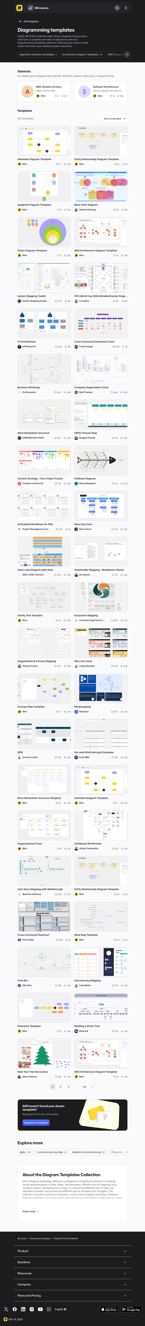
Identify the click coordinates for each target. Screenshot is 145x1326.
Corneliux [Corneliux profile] (84, 301)
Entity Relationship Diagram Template (96, 159)
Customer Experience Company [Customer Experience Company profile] (92, 620)
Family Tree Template (30, 615)
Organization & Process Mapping (37, 661)
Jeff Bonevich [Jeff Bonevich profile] (29, 346)
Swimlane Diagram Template (34, 159)
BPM (20, 752)
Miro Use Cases (83, 661)
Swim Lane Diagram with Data (35, 569)
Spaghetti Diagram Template (34, 204)
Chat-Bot (23, 980)
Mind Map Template (86, 935)
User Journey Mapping (87, 980)
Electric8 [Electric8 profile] (83, 1031)
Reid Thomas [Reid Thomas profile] (86, 392)
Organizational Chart (30, 843)
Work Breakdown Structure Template (39, 798)
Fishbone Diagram (85, 478)
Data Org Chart (83, 524)
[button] (114, 118)
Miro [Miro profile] (43, 96)
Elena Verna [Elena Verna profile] (85, 529)
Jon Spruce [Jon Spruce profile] (84, 574)
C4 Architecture (27, 341)
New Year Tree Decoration (33, 1071)
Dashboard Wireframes (88, 843)
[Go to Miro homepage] (19, 8)
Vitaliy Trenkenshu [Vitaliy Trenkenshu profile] (88, 848)
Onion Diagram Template (32, 250)
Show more (31, 1211)
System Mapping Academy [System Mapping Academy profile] (35, 301)
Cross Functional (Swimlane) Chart (94, 341)
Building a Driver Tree (87, 1026)
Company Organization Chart (91, 387)
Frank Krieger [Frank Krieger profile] (86, 346)
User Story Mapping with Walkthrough (40, 889)
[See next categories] (127, 54)
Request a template (36, 1122)
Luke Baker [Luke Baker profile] (85, 985)
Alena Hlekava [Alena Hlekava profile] (29, 1076)
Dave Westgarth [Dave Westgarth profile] (87, 483)
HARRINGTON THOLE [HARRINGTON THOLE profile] (33, 438)
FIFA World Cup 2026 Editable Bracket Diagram (101, 296)
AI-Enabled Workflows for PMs (35, 524)
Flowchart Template (29, 1026)
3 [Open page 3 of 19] (68, 1087)
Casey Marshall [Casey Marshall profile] (87, 666)
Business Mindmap (29, 387)
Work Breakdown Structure (34, 433)
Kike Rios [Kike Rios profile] (27, 985)
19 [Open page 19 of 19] (84, 1087)
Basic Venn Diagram (86, 204)
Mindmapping (82, 706)
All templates (29, 21)
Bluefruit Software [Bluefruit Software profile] (31, 894)
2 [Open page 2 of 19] (60, 1087)
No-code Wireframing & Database (94, 752)
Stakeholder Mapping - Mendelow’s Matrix (99, 569)
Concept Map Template (31, 706)
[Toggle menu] (126, 8)
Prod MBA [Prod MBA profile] (84, 757)
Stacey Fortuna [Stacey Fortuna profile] (30, 666)
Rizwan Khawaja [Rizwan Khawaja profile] (87, 209)
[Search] (117, 8)
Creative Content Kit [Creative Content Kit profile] (32, 483)
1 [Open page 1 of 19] (52, 1087)
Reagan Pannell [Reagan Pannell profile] (87, 438)
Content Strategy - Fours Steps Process (40, 478)
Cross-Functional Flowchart (33, 935)
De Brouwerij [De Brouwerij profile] (29, 392)
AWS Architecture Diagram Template (95, 250)
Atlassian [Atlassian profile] (84, 711)
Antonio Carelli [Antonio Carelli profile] (30, 757)
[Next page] (92, 1087)
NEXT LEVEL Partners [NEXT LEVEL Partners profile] (33, 574)
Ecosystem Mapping (86, 615)
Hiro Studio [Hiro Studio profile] (28, 940)
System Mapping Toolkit (32, 296)
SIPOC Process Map (85, 433)
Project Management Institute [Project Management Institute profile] (36, 529)
